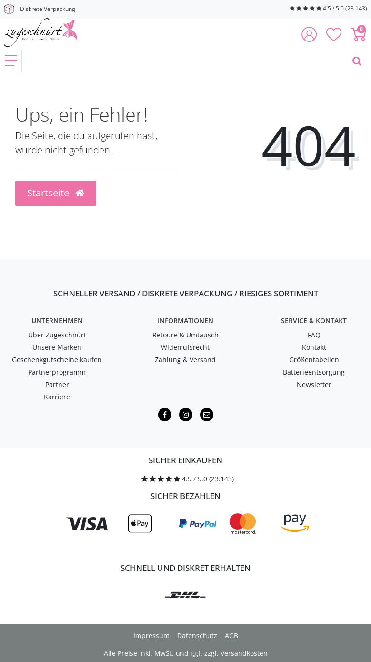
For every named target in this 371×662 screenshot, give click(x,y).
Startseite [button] (55, 192)
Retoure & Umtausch (185, 334)
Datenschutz (197, 635)
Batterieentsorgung (314, 372)
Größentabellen (314, 359)
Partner (57, 384)
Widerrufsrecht (185, 347)
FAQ (314, 334)
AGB (231, 635)
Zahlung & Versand (185, 359)
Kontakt (314, 347)
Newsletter (314, 384)
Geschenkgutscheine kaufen (57, 359)
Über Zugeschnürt (57, 334)
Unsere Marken (56, 347)
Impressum (151, 635)
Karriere (57, 396)
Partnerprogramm (57, 372)
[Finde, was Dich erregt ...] (182, 61)
